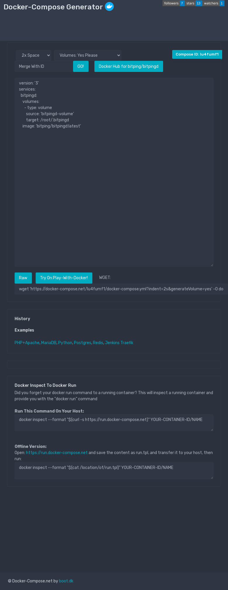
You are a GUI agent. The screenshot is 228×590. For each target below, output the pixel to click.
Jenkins (112, 342)
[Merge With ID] (44, 66)
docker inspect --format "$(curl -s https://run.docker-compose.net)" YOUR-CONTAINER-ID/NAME (114, 422)
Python (65, 342)
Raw (23, 277)
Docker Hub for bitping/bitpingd (128, 66)
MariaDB (48, 342)
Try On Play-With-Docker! (64, 277)
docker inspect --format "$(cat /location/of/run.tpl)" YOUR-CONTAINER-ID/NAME (114, 470)
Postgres (82, 342)
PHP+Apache (27, 342)
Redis (98, 342)
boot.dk (66, 581)
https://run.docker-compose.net (57, 452)
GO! (80, 66)
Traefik (126, 342)
